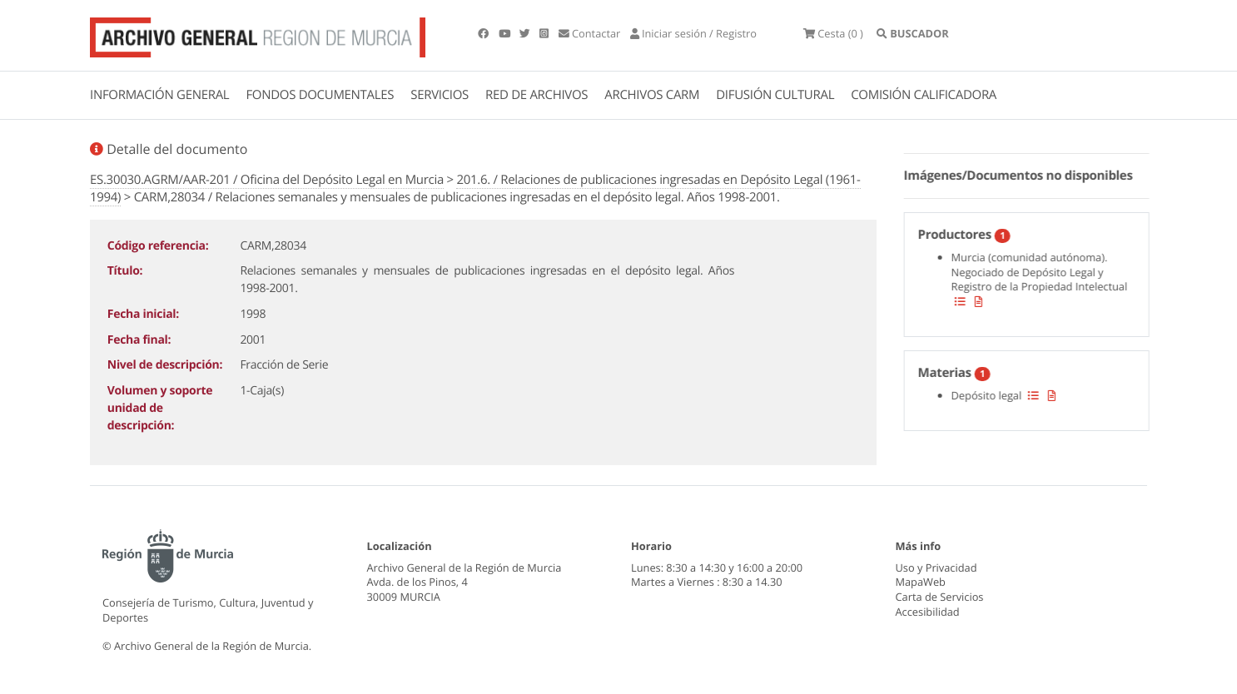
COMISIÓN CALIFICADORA (923, 95)
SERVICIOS (439, 95)
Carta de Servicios (940, 596)
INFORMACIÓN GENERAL (159, 95)
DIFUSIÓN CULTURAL (775, 95)
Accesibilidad (928, 611)
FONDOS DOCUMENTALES (320, 95)
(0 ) (833, 33)
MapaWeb (921, 581)
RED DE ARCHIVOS (536, 95)
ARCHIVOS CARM (651, 95)
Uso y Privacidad (936, 567)
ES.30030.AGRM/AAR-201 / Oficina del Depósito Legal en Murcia (267, 179)
